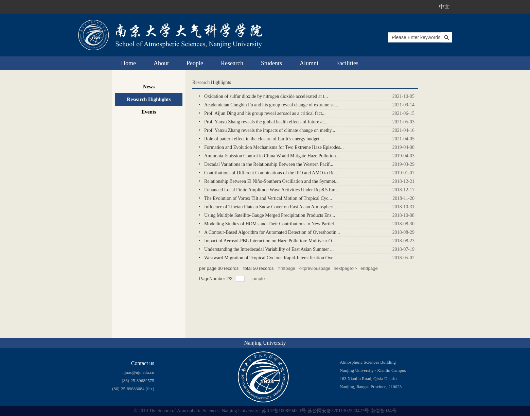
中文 (444, 7)
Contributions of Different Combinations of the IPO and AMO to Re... (271, 172)
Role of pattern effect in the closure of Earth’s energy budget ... (264, 138)
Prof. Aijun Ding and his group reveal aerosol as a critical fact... (264, 113)
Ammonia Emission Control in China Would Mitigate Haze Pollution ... (272, 155)
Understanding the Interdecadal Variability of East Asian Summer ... (269, 249)
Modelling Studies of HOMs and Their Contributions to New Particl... (271, 223)
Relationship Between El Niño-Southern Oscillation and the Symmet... (271, 181)
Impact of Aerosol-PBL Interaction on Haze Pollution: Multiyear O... (269, 240)
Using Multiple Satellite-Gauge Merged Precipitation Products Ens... (269, 215)
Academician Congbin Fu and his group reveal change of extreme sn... (271, 104)
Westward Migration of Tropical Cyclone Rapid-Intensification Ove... (270, 257)
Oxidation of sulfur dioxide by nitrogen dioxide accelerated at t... (266, 96)
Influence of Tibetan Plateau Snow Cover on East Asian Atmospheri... (270, 206)
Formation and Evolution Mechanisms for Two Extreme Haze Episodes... (274, 147)
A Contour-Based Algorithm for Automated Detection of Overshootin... (272, 232)
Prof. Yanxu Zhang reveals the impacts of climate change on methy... (269, 130)
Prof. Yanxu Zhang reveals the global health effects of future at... (265, 121)
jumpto (258, 278)
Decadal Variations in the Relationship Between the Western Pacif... (268, 164)
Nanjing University (265, 343)
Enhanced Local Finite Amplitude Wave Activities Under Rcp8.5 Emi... (272, 189)
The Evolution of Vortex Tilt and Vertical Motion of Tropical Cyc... (268, 198)
